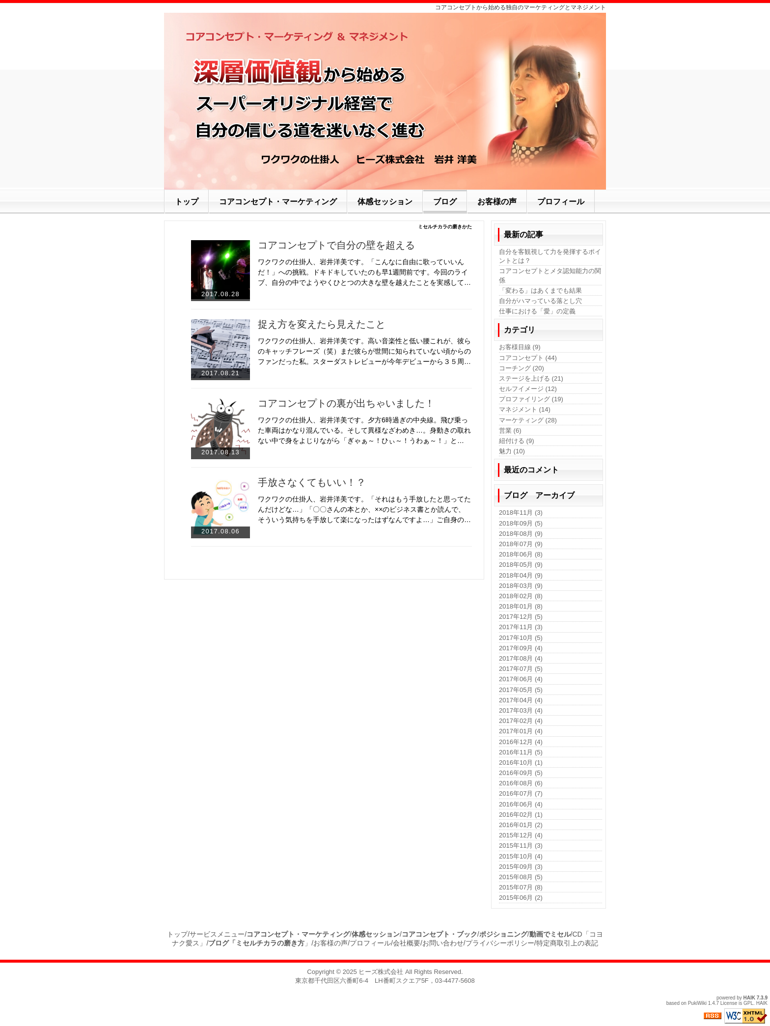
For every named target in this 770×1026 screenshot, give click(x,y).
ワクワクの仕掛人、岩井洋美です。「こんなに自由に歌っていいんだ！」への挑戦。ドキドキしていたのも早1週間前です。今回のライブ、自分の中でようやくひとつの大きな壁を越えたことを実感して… (364, 272)
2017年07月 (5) (521, 668)
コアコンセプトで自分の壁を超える (336, 245)
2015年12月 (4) (521, 835)
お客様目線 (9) (520, 347)
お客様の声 (330, 943)
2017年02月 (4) (521, 720)
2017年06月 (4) (521, 679)
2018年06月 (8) (521, 554)
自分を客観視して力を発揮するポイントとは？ (550, 256)
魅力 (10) (512, 451)
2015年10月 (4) (521, 856)
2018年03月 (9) (521, 585)
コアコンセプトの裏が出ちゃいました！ (346, 403)
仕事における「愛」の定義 (537, 311)
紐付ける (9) (516, 440)
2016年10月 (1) (521, 762)
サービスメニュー (217, 934)
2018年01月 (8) (521, 606)
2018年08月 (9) (521, 533)
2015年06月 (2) (521, 897)
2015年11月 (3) (521, 845)
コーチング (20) (521, 368)
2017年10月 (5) (521, 637)
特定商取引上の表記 (567, 943)
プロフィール (370, 943)
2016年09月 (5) (521, 772)
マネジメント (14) (524, 409)
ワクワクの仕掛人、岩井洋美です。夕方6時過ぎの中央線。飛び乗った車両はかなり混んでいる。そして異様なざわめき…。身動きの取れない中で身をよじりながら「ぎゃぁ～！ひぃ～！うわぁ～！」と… (364, 430)
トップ (177, 934)
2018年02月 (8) (521, 596)
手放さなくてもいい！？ (312, 482)
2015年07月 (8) (521, 887)
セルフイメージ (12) (528, 388)
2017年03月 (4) (521, 710)
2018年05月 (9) (521, 564)
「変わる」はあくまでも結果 (540, 290)
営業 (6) (510, 430)
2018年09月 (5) (521, 523)
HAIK (749, 997)
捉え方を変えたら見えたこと (321, 324)
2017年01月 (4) (521, 731)
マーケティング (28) (528, 420)
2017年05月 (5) (521, 689)
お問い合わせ (443, 943)
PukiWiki (697, 1003)
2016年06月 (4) (521, 804)
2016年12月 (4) (521, 742)
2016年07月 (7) (521, 793)
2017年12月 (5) (521, 616)
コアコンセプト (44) (528, 357)
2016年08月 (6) (521, 783)
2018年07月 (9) (521, 544)
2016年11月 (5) (521, 752)
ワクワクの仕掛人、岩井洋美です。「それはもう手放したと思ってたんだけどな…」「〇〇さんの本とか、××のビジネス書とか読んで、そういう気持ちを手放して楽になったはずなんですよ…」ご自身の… (364, 509)
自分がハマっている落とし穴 (540, 301)
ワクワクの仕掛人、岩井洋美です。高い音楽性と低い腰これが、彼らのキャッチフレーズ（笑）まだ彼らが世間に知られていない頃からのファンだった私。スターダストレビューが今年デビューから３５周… (364, 351)
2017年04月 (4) (521, 700)
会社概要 (406, 943)
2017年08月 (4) (521, 658)
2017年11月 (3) (521, 627)
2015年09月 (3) (521, 866)
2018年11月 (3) (521, 512)
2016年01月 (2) (521, 825)
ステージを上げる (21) (531, 378)
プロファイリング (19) (531, 399)
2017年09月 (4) (521, 648)
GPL (748, 1003)
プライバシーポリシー (500, 943)
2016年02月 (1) (521, 814)
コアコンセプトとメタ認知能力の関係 (550, 275)
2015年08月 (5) (521, 877)
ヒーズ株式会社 (380, 971)
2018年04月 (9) (521, 575)
